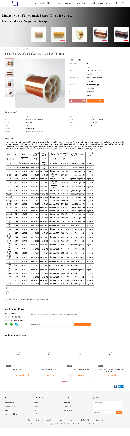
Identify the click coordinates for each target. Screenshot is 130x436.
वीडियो (49, 3)
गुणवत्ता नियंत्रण (81, 3)
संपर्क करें (92, 3)
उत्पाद (37, 420)
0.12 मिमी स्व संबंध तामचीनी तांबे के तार (80, 369)
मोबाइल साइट (99, 420)
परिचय (36, 403)
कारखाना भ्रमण (68, 3)
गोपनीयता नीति (85, 420)
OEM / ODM (67, 406)
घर (35, 3)
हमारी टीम (36, 414)
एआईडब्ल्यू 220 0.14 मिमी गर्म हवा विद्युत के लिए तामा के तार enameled (111, 370)
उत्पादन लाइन (67, 403)
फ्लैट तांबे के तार (13, 299)
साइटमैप (72, 420)
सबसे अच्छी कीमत (78, 101)
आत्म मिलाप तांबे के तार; (43, 299)
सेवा (35, 410)
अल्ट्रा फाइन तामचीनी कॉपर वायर (12, 414)
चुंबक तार (7, 410)
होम (29, 420)
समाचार (100, 3)
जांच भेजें (82, 325)
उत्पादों (42, 3)
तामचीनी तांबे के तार (9, 403)
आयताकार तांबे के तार (10, 406)
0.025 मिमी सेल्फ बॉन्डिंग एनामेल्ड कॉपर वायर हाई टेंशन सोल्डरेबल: (38, 49)
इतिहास (36, 406)
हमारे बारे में (57, 3)
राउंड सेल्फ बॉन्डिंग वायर (18, 369)
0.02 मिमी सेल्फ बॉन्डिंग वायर (49, 369)
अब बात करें (109, 3)
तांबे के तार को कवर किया (27, 299)
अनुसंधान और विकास (69, 410)
